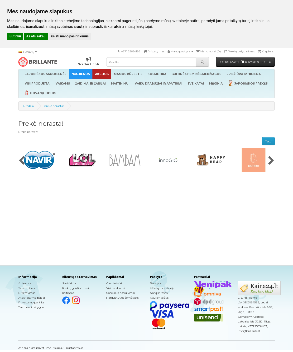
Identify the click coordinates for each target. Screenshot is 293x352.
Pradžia (28, 106)
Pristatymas (26, 293)
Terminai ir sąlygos (31, 307)
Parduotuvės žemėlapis (122, 297)
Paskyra (155, 283)
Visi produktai (115, 288)
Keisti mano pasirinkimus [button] (70, 36)
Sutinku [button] (15, 36)
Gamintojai (114, 283)
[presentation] (21, 160)
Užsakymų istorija (162, 288)
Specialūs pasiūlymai (120, 293)
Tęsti (268, 141)
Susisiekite (69, 283)
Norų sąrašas (159, 293)
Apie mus (24, 283)
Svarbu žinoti (27, 288)
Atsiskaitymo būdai (31, 297)
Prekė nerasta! (54, 106)
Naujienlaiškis (159, 297)
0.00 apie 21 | (245, 62)
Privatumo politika (31, 302)
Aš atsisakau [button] (36, 36)
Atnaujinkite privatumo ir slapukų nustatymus (50, 348)
